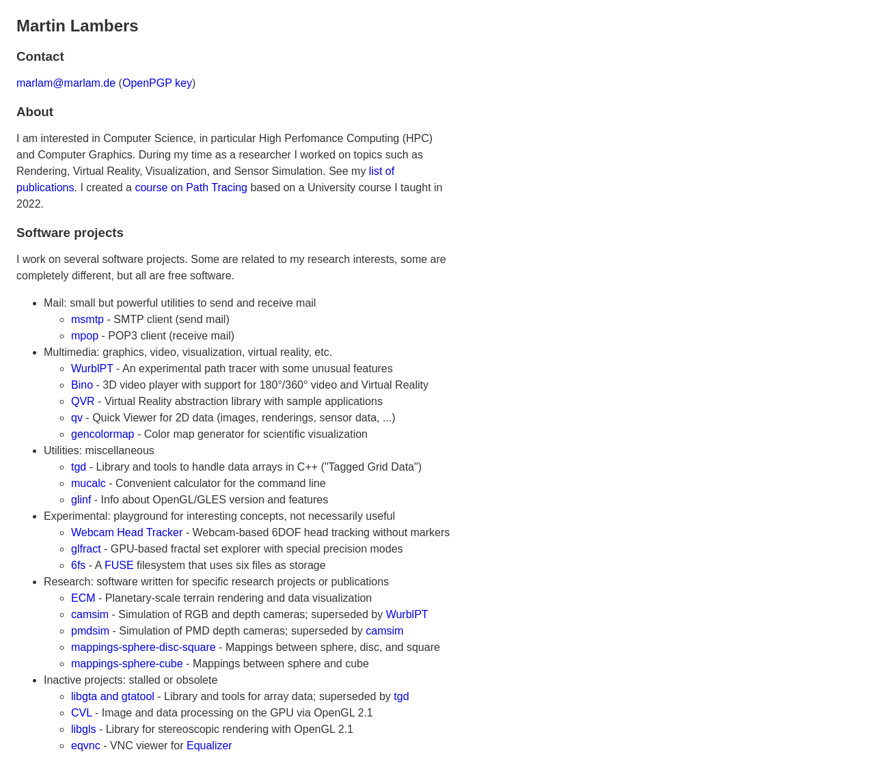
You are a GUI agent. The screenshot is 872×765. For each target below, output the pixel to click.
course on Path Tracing (191, 187)
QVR (83, 401)
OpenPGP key (157, 83)
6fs (78, 565)
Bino (82, 385)
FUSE (119, 565)
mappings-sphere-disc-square (143, 647)
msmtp (87, 319)
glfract (86, 549)
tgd (78, 467)
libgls (83, 729)
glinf (81, 499)
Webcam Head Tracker (126, 532)
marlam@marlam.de (65, 83)
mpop (84, 336)
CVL (81, 713)
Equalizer (209, 745)
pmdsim (90, 631)
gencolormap (103, 434)
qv (77, 417)
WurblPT (92, 368)
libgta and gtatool (112, 696)
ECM (83, 598)
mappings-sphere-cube (127, 663)
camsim (90, 614)
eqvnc (85, 745)
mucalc (88, 483)
